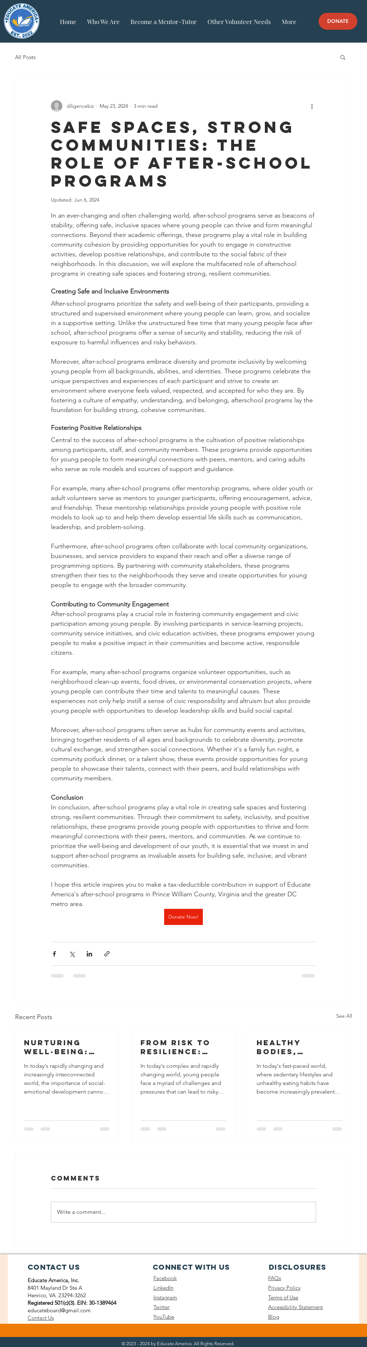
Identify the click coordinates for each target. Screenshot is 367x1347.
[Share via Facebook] (54, 953)
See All (344, 1016)
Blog (273, 1316)
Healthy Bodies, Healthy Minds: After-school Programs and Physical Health (298, 1047)
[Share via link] (107, 953)
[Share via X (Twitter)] (71, 953)
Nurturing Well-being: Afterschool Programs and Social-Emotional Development (63, 1047)
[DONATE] (338, 21)
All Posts (25, 57)
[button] (342, 57)
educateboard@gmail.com (59, 1310)
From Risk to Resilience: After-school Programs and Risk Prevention (179, 1047)
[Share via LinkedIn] (89, 953)
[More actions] (312, 106)
